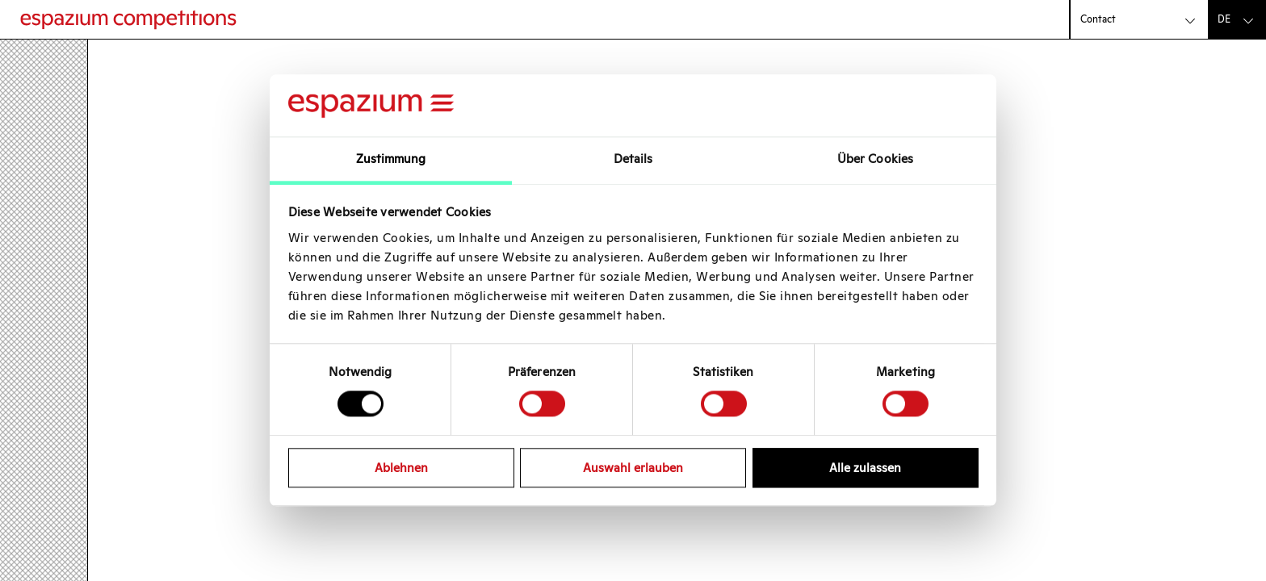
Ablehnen (401, 467)
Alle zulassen (865, 467)
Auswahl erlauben (633, 467)
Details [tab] (633, 158)
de (1224, 19)
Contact (1098, 19)
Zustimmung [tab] (391, 158)
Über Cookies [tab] (875, 158)
